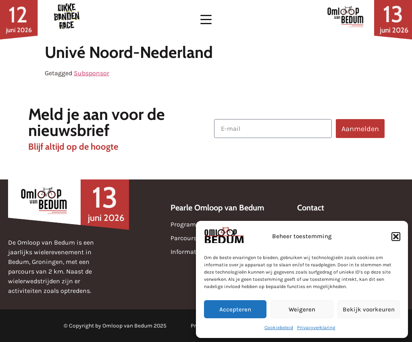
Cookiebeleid (278, 327)
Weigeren (302, 309)
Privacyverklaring (316, 327)
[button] (396, 237)
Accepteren (235, 309)
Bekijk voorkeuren (369, 309)
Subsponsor (91, 73)
